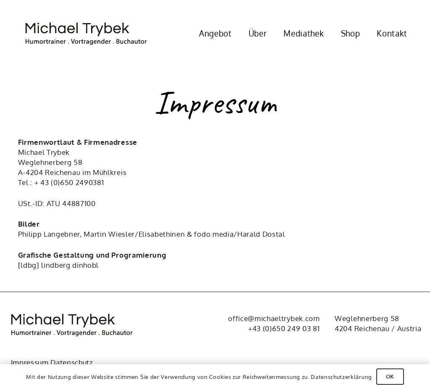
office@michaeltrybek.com (274, 318)
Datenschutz (71, 362)
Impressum (30, 362)
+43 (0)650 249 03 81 (284, 328)
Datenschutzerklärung (341, 376)
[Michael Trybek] (91, 33)
